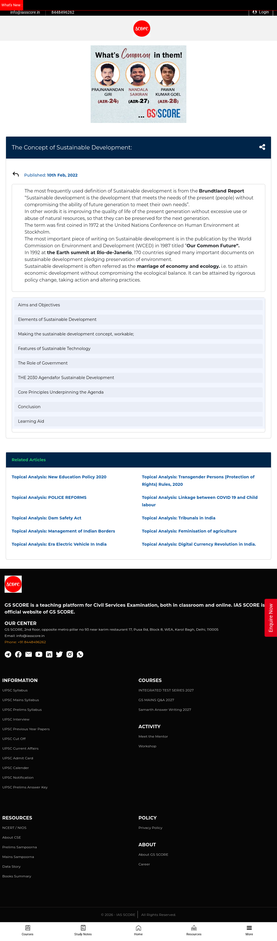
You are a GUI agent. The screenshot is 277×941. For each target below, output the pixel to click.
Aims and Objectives (39, 304)
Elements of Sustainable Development (57, 319)
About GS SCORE (153, 854)
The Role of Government (43, 363)
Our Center (21, 623)
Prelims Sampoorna (19, 847)
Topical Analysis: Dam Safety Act (46, 518)
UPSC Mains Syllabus (20, 700)
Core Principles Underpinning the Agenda (61, 392)
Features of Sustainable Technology (54, 348)
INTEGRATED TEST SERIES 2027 (166, 690)
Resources (194, 930)
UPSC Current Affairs (20, 748)
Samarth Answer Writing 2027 (165, 709)
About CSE (11, 837)
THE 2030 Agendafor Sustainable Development (66, 377)
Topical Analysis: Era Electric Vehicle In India (59, 544)
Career (144, 864)
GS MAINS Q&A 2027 (156, 700)
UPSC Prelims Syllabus (22, 709)
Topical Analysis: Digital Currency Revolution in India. (199, 544)
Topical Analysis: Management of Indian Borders (63, 531)
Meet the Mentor (153, 736)
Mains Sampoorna (18, 857)
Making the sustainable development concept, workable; (76, 334)
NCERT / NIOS (14, 827)
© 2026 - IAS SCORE (118, 914)
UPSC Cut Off (13, 738)
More (249, 930)
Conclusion (29, 406)
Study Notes (83, 930)
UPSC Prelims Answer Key (25, 787)
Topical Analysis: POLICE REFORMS (49, 497)
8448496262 (62, 12)
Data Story (11, 866)
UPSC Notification (18, 777)
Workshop (148, 746)
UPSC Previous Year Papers (26, 729)
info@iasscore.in (25, 12)
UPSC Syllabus (14, 690)
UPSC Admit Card (17, 758)
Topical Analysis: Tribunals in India (179, 518)
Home (138, 930)
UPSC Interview (15, 719)
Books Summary (16, 876)
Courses (27, 930)
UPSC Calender (15, 768)
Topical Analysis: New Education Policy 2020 (59, 476)
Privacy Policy (151, 827)
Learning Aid (31, 421)
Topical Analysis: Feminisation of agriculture (189, 531)
